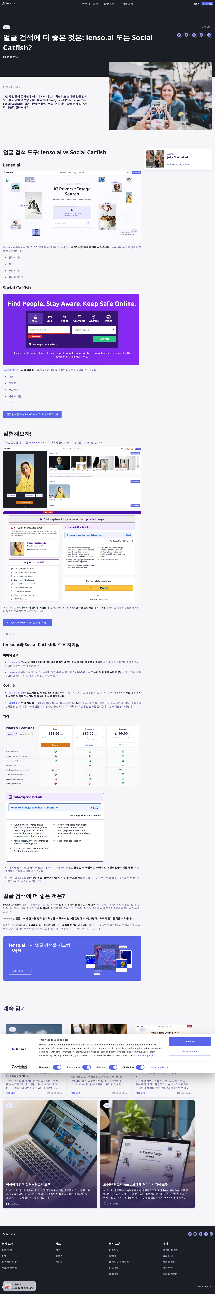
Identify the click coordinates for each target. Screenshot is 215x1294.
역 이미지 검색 (90, 3)
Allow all (190, 1262)
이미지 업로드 (20, 971)
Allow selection (190, 1272)
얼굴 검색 (109, 3)
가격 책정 (7, 1250)
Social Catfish (10, 370)
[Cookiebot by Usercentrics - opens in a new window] (19, 1288)
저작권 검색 (126, 3)
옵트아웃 (114, 1250)
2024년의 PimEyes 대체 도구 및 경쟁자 (27, 622)
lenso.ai (33, 442)
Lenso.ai (7, 247)
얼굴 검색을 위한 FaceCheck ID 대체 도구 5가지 (32, 414)
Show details (157, 1288)
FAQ (57, 1250)
